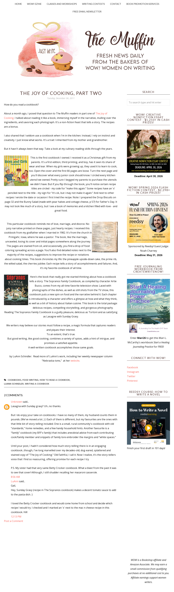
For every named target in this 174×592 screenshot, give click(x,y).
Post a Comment (13, 521)
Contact (115, 3)
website (75, 360)
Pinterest (132, 380)
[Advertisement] (148, 504)
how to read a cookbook (55, 379)
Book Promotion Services (142, 3)
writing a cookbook (37, 383)
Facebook (132, 367)
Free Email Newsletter (87, 11)
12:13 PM (16, 516)
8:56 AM (15, 477)
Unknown (16, 401)
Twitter (131, 376)
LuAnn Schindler (14, 383)
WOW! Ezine (34, 3)
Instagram (133, 372)
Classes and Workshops (62, 3)
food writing (30, 379)
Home (18, 3)
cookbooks (14, 379)
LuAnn (14, 481)
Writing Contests (93, 3)
